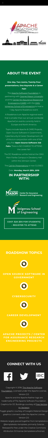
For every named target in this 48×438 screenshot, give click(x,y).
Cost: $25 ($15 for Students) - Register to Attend (24, 223)
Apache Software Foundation (25, 93)
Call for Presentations (18, 166)
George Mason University (31, 96)
